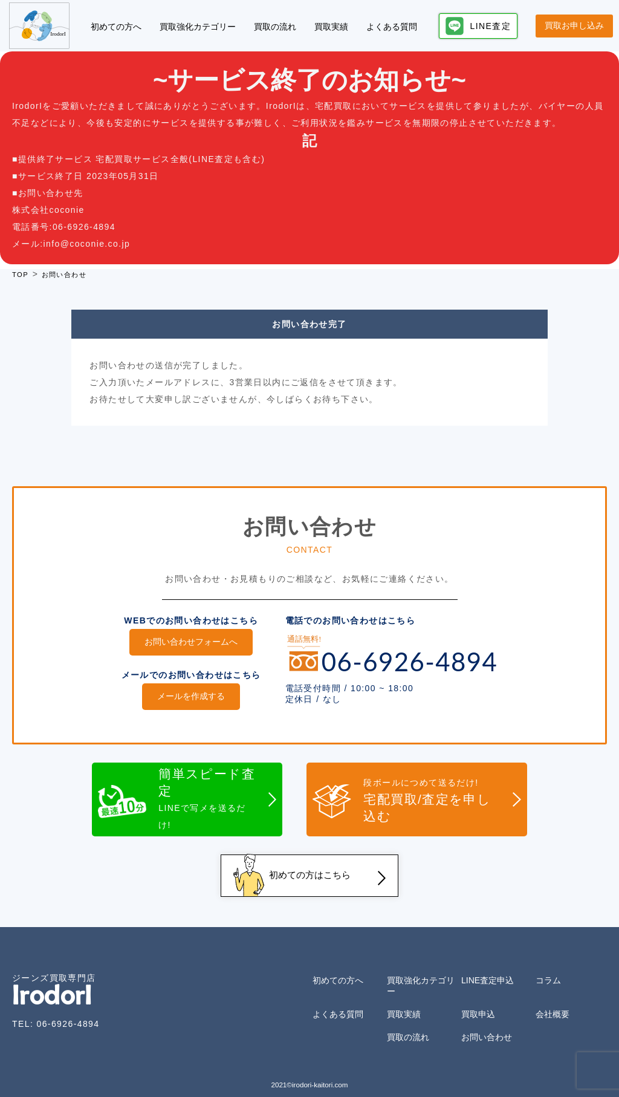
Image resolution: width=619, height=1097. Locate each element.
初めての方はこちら (309, 868)
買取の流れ (275, 26)
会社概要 (552, 1004)
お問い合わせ (486, 1027)
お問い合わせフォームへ (191, 641)
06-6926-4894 (67, 1013)
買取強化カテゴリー (198, 26)
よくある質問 (391, 26)
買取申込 (478, 1004)
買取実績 (331, 26)
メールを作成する (191, 694)
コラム (548, 970)
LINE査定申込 (487, 970)
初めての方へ (116, 26)
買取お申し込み (574, 25)
